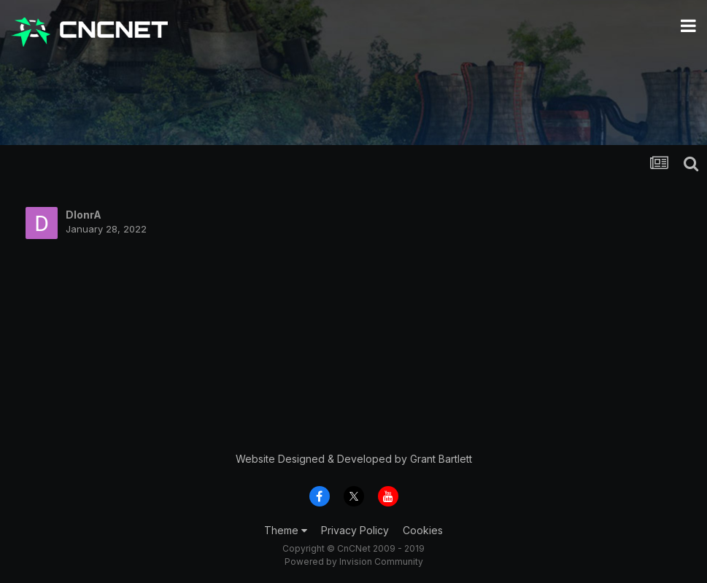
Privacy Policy (355, 530)
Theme (285, 530)
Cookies (423, 530)
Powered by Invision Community (354, 561)
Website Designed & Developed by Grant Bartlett (354, 459)
